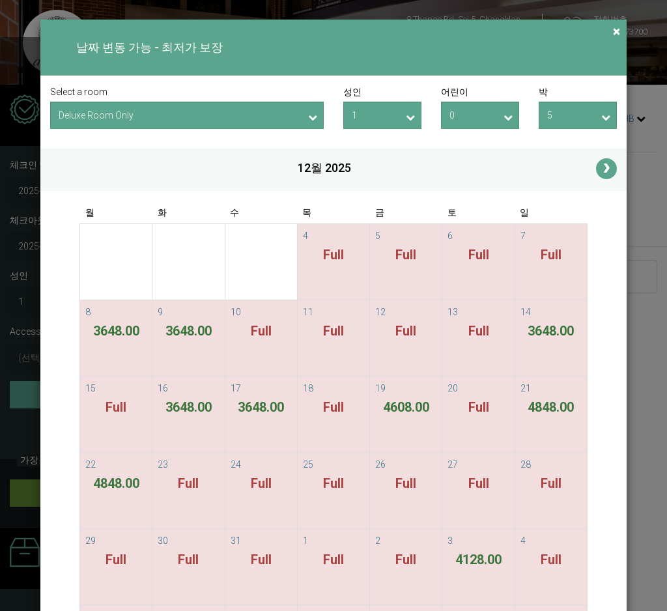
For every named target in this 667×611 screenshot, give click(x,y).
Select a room (78, 92)
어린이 (454, 92)
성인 (352, 92)
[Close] (616, 31)
